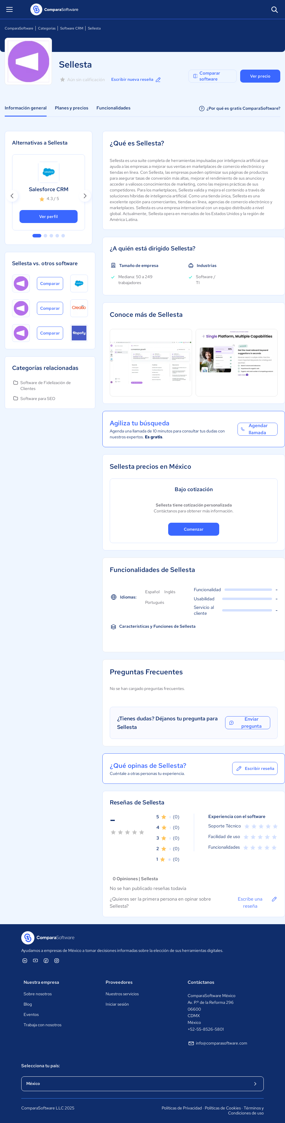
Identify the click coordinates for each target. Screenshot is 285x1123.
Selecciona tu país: (40, 1066)
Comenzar (194, 529)
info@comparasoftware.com (217, 1043)
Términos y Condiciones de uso (246, 1110)
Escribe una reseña (258, 902)
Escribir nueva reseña (136, 79)
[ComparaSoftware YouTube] (35, 960)
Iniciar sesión (117, 1004)
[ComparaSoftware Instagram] (56, 960)
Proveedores (119, 982)
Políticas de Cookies (223, 1108)
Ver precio (260, 76)
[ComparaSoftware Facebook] (46, 960)
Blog (28, 1004)
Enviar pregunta (245, 722)
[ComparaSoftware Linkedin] (24, 960)
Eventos (31, 1014)
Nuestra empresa (41, 982)
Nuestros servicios (122, 993)
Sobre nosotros (38, 993)
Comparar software (206, 76)
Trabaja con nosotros (42, 1024)
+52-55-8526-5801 (206, 1029)
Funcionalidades (113, 108)
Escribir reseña (254, 768)
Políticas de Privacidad (182, 1108)
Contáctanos (201, 982)
